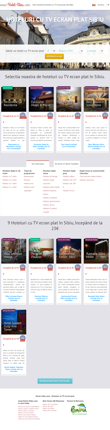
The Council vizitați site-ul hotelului (69, 145)
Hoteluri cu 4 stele (10, 180)
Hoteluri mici (28, 183)
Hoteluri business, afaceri (49, 192)
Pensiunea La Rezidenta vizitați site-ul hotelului (13, 146)
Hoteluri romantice (50, 198)
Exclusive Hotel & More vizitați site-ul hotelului (41, 146)
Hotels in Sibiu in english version (28, 409)
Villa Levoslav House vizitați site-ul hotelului (13, 298)
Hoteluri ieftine (68, 176)
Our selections (38, 163)
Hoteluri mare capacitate (29, 189)
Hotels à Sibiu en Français (26, 411)
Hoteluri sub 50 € (69, 180)
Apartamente (29, 176)
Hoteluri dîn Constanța (50, 410)
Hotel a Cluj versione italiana (27, 415)
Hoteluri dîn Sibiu (48, 406)
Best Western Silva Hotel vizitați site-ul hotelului (96, 146)
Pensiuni (27, 180)
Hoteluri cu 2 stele (10, 187)
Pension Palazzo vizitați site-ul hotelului (41, 298)
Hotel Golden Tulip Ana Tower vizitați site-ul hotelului (13, 369)
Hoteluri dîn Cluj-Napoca (50, 404)
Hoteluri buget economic (48, 182)
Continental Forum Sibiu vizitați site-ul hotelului (69, 298)
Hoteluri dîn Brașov (48, 408)
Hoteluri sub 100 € (69, 185)
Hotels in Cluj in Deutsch (26, 413)
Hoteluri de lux (48, 205)
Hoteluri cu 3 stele (10, 183)
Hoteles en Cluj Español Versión (28, 417)
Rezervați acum (54, 56)
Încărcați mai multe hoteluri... (55, 381)
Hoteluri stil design (50, 176)
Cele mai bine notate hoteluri (91, 176)
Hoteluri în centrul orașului (50, 210)
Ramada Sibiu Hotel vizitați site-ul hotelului (96, 298)
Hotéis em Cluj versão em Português (29, 419)
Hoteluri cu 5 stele (10, 176)
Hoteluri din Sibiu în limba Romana (28, 406)
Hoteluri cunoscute (87, 180)
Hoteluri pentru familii (51, 187)
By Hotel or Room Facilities (67, 163)
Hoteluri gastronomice (51, 201)
